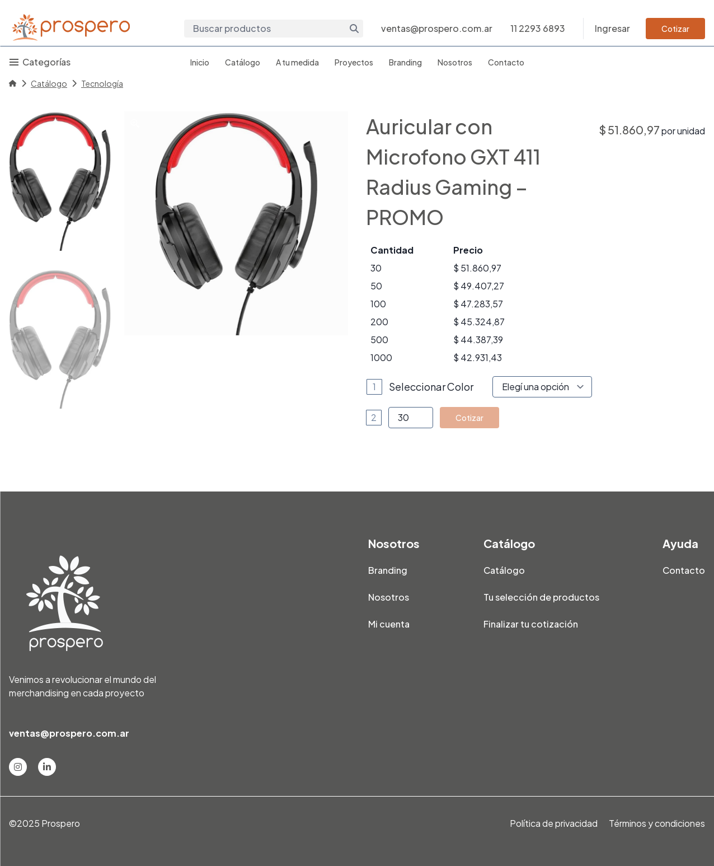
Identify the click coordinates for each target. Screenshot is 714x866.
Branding (405, 62)
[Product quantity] (410, 417)
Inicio (199, 62)
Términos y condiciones (657, 823)
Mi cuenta (389, 624)
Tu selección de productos (541, 597)
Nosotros (455, 62)
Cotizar (675, 29)
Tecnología (102, 83)
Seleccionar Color (431, 386)
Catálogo (242, 62)
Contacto (506, 62)
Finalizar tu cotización (530, 624)
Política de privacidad (554, 823)
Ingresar (612, 28)
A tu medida (297, 62)
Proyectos (354, 62)
